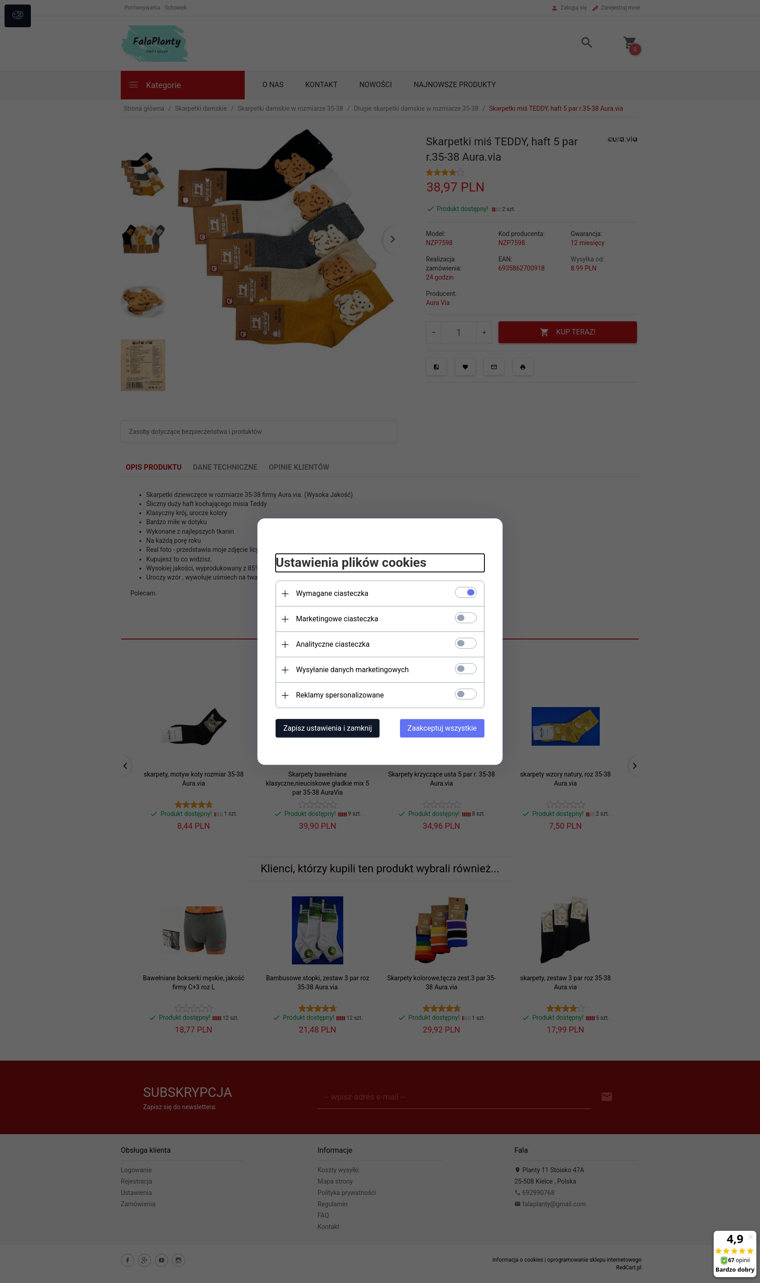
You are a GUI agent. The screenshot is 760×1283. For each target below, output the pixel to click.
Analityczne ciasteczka (333, 644)
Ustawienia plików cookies (351, 562)
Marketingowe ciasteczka (337, 618)
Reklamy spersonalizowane (340, 695)
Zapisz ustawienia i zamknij (327, 728)
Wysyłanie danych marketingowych (352, 669)
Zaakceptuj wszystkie (442, 728)
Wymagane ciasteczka (332, 593)
